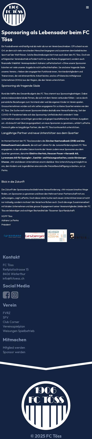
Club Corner (11, 322)
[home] (13, 13)
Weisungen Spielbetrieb (18, 331)
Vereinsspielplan (14, 326)
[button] (87, 7)
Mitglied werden (14, 348)
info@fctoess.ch (13, 278)
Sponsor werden (14, 352)
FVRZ (6, 313)
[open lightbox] (12, 236)
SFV (5, 317)
